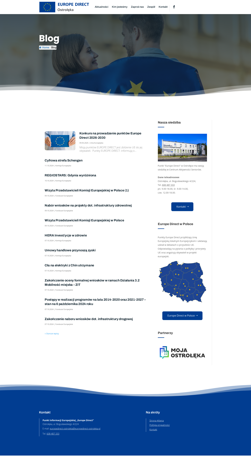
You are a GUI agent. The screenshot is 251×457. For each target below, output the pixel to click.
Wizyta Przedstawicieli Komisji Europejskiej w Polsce (84, 220)
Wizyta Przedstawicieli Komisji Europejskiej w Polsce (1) (87, 190)
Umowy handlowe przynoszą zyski (70, 250)
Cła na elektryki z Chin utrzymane (69, 265)
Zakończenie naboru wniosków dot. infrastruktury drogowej (89, 319)
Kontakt (163, 6)
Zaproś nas (137, 6)
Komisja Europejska (63, 166)
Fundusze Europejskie (64, 195)
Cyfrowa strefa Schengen (63, 160)
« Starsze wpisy (52, 333)
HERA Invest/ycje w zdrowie (66, 235)
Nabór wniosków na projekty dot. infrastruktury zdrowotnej (88, 205)
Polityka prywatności (159, 426)
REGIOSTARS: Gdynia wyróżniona (70, 175)
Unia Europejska (96, 143)
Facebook (174, 7)
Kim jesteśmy (119, 6)
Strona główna (156, 422)
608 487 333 (168, 184)
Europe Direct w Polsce (181, 316)
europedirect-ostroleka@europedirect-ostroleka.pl (75, 430)
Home (44, 47)
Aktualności (101, 6)
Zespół (151, 6)
